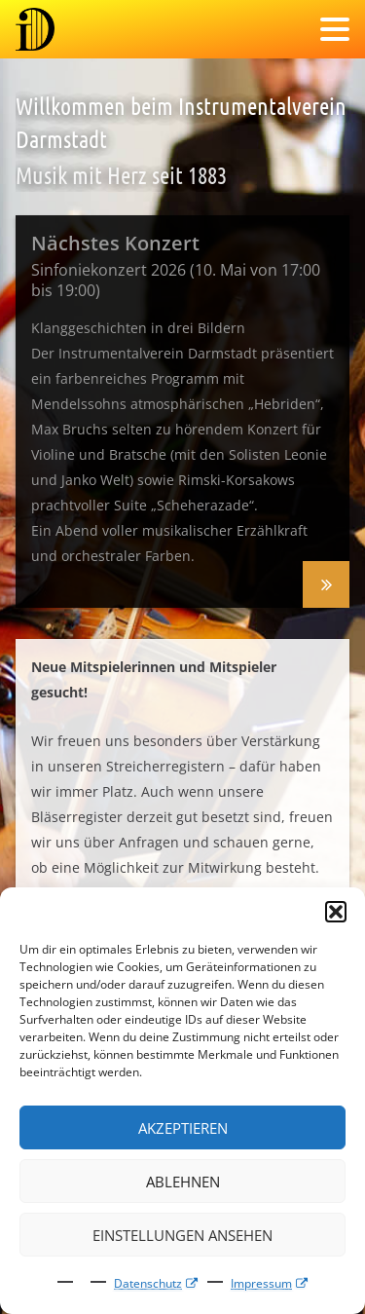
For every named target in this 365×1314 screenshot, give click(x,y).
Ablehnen (183, 1181)
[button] (336, 911)
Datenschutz (148, 1283)
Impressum (261, 1283)
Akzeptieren (183, 1128)
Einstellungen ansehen (182, 1235)
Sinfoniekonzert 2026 (326, 584)
